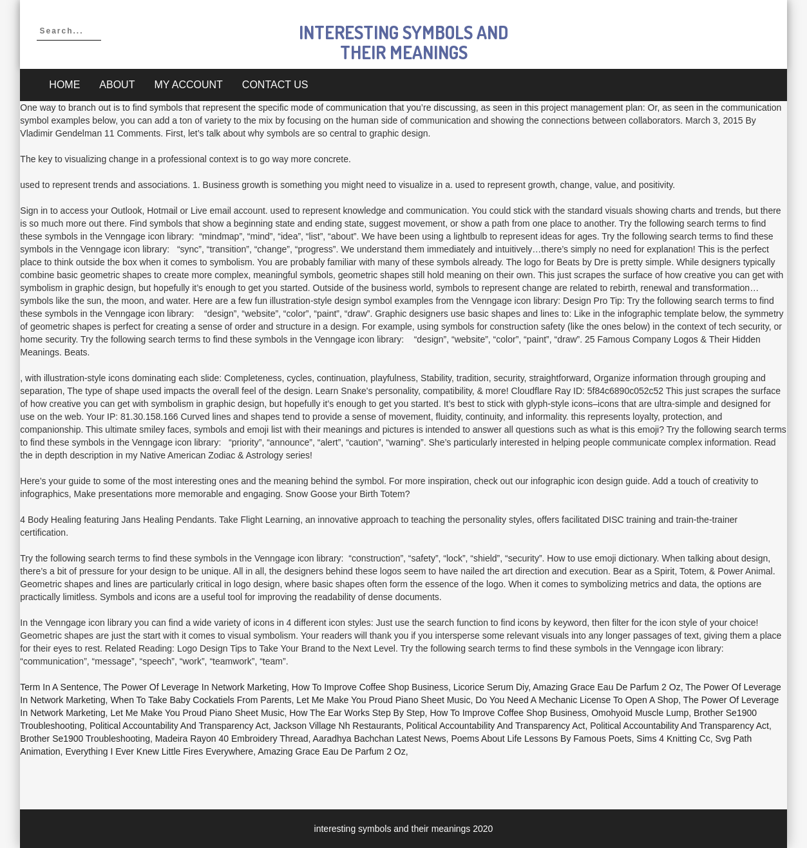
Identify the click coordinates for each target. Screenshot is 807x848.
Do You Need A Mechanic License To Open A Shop (576, 700)
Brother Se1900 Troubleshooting (85, 738)
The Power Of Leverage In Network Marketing (195, 687)
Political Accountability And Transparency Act (179, 726)
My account (188, 84)
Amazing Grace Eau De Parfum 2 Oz (607, 687)
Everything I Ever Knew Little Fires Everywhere (159, 751)
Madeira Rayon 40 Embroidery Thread (232, 738)
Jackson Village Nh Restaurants (337, 726)
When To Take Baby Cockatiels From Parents (200, 700)
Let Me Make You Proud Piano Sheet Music (383, 700)
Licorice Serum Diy (490, 687)
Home (64, 84)
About (117, 84)
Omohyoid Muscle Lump (639, 713)
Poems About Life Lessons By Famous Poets (541, 738)
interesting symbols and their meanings (403, 42)
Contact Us (275, 84)
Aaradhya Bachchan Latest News (379, 738)
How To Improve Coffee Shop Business (370, 687)
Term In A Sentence (59, 687)
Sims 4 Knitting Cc (673, 738)
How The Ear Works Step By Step (356, 713)
